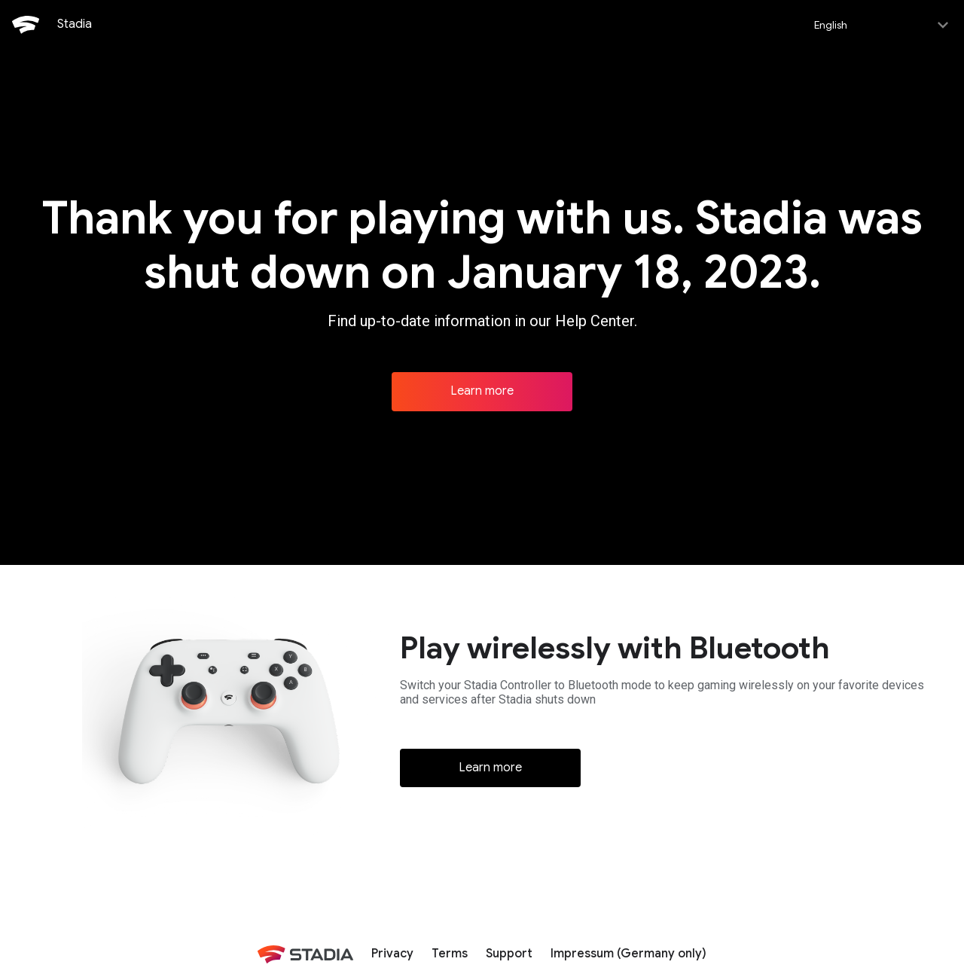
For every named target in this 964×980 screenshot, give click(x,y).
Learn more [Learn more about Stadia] (482, 389)
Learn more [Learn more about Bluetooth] (490, 766)
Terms (450, 952)
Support (509, 952)
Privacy (392, 952)
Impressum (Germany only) (628, 952)
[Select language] (880, 24)
